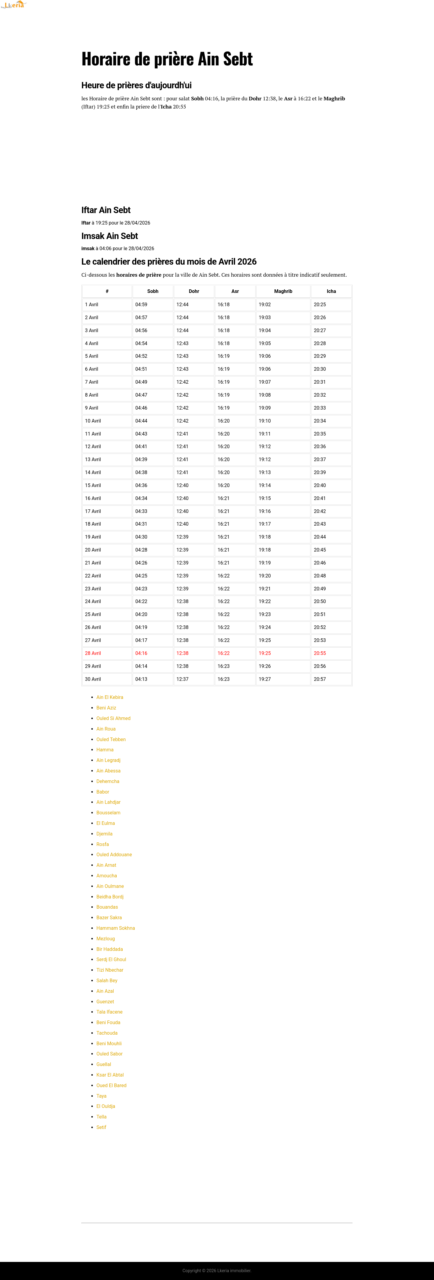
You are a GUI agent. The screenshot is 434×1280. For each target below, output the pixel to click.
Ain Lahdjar (108, 802)
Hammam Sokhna (115, 928)
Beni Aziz (106, 708)
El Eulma (105, 823)
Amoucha (106, 876)
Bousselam (108, 813)
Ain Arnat (106, 865)
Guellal (103, 1064)
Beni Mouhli (109, 1043)
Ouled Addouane (114, 854)
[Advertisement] (217, 159)
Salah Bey (107, 980)
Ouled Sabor (109, 1054)
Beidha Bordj (110, 897)
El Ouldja (105, 1106)
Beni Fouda (108, 1022)
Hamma (105, 750)
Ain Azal (105, 991)
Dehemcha (107, 781)
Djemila (104, 834)
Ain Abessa (108, 771)
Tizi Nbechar (109, 970)
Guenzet (105, 1002)
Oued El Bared (111, 1085)
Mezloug (105, 939)
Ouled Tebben (111, 739)
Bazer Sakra (109, 917)
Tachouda (107, 1033)
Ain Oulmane (110, 886)
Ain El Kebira (109, 697)
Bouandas (107, 907)
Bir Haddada (109, 949)
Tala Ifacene (109, 1012)
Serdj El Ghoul (111, 959)
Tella (101, 1117)
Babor (102, 792)
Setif (101, 1127)
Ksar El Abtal (110, 1075)
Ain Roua (106, 729)
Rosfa (102, 844)
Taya (101, 1096)
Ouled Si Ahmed (113, 718)
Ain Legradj (108, 760)
